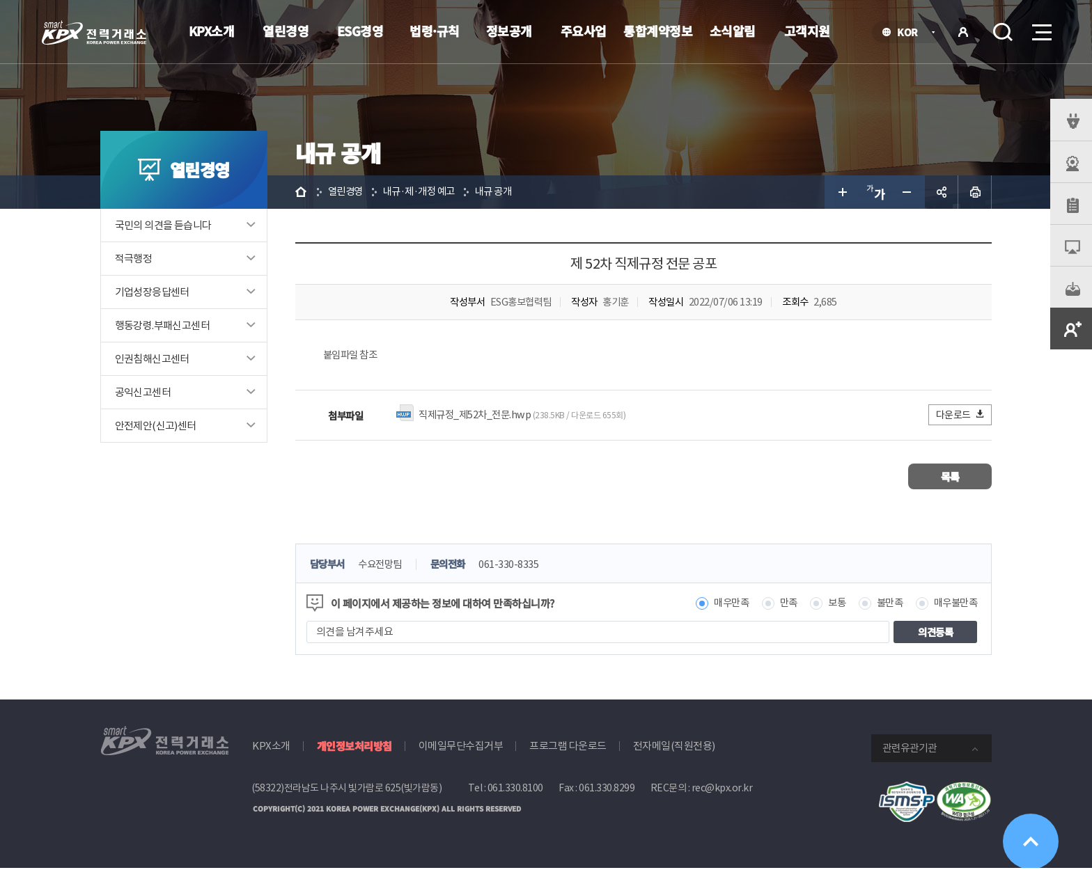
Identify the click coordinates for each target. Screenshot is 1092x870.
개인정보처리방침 (354, 748)
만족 (781, 605)
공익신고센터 (143, 392)
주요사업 (584, 31)
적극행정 (134, 258)
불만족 (885, 605)
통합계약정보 (657, 31)
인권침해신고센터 (152, 358)
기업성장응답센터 (152, 292)
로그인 (963, 32)
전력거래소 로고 (94, 32)
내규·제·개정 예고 (424, 191)
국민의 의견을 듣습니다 (163, 225)
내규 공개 (502, 191)
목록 (950, 477)
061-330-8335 (518, 566)
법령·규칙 (435, 31)
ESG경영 (360, 31)
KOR (911, 33)
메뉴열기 (1040, 28)
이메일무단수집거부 (461, 747)
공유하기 (941, 192)
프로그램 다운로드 (568, 747)
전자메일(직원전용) (674, 747)
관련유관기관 (909, 750)
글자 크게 (841, 192)
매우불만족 (954, 605)
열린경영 (286, 31)
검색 (1003, 32)
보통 (830, 605)
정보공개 (509, 31)
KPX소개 (212, 31)
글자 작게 (908, 192)
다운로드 (960, 415)
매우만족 (721, 605)
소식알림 (733, 31)
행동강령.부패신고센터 (162, 325)
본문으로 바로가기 (0, 0)
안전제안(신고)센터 (155, 425)
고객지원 (807, 31)
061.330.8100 (515, 790)
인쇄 (975, 192)
